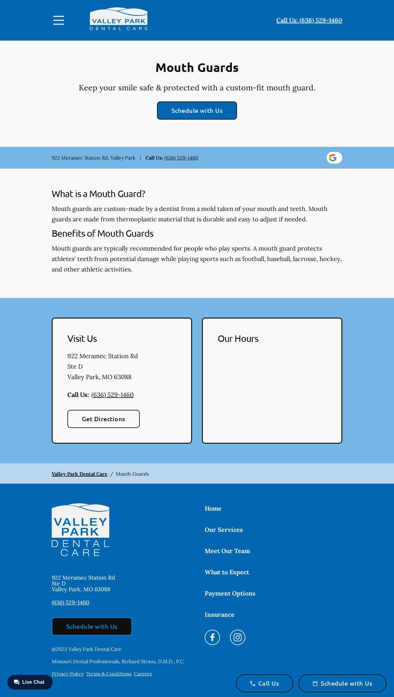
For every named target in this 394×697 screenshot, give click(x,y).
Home (213, 508)
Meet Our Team (227, 551)
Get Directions (103, 419)
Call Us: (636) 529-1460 (309, 20)
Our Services (224, 529)
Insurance (220, 614)
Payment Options (230, 593)
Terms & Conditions (108, 674)
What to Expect (227, 572)
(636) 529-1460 (181, 158)
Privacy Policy (68, 674)
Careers (143, 674)
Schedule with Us (197, 110)
